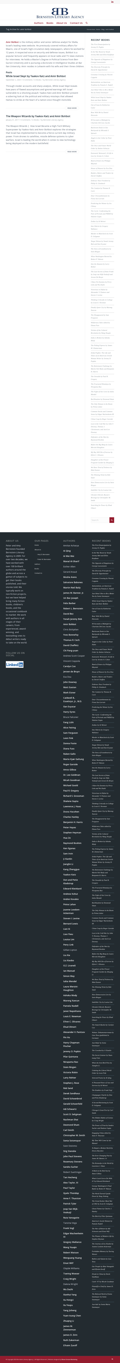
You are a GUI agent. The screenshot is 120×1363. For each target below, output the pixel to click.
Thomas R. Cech (71, 640)
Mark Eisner (69, 692)
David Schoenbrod (72, 1098)
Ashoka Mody (70, 995)
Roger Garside (70, 764)
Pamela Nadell (70, 1005)
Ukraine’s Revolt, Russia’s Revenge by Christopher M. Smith (101, 497)
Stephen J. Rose (71, 1082)
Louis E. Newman (72, 1016)
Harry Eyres (69, 711)
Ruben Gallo (69, 753)
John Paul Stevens (72, 1156)
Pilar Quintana (70, 1056)
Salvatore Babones (73, 582)
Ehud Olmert (69, 1026)
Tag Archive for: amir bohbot (18, 29)
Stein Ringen (69, 1067)
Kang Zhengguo (71, 869)
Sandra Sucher (70, 1166)
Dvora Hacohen (71, 811)
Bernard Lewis (70, 923)
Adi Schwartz (70, 1109)
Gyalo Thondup (71, 1193)
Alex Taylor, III (70, 1182)
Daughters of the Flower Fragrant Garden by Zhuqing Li (102, 972)
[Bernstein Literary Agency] (60, 12)
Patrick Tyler (69, 1203)
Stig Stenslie (69, 1151)
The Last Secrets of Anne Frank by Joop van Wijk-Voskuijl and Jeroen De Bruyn (102, 274)
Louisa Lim (68, 939)
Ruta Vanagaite (71, 1217)
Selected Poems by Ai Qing (101, 1078)
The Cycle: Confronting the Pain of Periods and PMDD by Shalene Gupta (102, 214)
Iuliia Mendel (70, 981)
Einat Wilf (68, 1263)
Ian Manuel (69, 970)
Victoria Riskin (70, 1072)
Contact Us (38, 573)
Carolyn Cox (69, 666)
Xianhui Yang (70, 1294)
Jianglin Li (68, 864)
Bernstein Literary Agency (55, 80)
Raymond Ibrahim (72, 843)
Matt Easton (69, 687)
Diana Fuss (68, 748)
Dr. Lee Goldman (71, 774)
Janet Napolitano (72, 1011)
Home (37, 545)
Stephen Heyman (72, 832)
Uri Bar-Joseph (70, 598)
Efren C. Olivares (71, 1021)
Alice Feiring (69, 727)
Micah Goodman (71, 780)
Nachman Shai (70, 1119)
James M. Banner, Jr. (73, 592)
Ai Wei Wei (68, 556)
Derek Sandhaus (71, 1093)
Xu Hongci (68, 1299)
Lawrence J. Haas (72, 806)
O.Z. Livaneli (69, 965)
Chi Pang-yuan (70, 650)
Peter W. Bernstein (44, 559)
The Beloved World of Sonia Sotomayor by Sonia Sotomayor (102, 1297)
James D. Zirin (70, 1334)
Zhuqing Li (68, 1320)
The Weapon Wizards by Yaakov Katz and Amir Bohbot (38, 116)
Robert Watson (71, 1252)
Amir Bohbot (69, 624)
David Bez (68, 613)
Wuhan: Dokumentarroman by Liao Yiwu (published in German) (103, 1035)
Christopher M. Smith (74, 1135)
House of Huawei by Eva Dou (101, 168)
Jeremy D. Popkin (72, 1051)
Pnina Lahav (69, 904)
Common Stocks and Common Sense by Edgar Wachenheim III (103, 921)
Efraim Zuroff (70, 1345)
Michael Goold (70, 785)
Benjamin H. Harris (73, 822)
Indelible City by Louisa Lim (101, 490)
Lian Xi (66, 928)
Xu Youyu (68, 1305)
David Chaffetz (71, 645)
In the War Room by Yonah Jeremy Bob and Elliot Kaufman (101, 555)
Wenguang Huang (72, 1257)
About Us (38, 550)
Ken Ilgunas (69, 848)
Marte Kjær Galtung (73, 759)
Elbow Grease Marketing (69, 1359)
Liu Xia (66, 955)
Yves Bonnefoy (71, 634)
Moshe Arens (70, 577)
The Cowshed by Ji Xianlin (101, 1050)
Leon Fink (68, 738)
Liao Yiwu (68, 934)
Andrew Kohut (70, 893)
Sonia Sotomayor (72, 1140)
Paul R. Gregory (71, 790)
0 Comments (28, 80)
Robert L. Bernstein (73, 608)
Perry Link (68, 944)
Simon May (69, 976)
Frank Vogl (68, 1228)
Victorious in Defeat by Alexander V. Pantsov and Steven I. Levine (100, 292)
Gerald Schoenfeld (72, 1103)
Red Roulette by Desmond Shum (102, 399)
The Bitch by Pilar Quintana (102, 1216)
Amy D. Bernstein (44, 554)
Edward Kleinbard (72, 888)
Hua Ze (67, 837)
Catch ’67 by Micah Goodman (103, 1282)
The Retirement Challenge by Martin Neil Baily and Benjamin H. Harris (102, 369)
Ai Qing (67, 550)
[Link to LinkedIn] (112, 2)
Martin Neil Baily (72, 587)
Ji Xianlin (67, 858)
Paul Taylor (69, 1187)
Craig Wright (69, 1278)
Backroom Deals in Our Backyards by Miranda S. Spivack (100, 130)
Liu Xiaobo (68, 960)
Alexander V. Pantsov (74, 1032)
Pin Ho (66, 1037)
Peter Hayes (69, 827)
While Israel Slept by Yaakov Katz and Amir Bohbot (36, 76)
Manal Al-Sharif (71, 561)
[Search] (86, 23)
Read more (72, 108)
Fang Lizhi (68, 722)
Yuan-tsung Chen (72, 1315)
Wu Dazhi (68, 1289)
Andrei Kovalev (71, 899)
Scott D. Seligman (72, 1114)
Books (38, 80)
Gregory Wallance (72, 1242)
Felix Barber (69, 603)
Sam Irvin (68, 853)
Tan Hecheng (70, 1177)
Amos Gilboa (69, 769)
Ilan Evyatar (69, 706)
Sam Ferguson (70, 732)
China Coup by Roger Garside (102, 419)
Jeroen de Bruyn (71, 671)
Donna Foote (70, 743)
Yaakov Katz (69, 874)
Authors (37, 564)
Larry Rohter (69, 1077)
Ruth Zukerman (71, 1340)
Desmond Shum (71, 1124)
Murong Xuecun (71, 1000)
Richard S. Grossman (73, 795)
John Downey (70, 682)
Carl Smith (68, 1130)
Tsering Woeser (71, 1273)
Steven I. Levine (71, 918)
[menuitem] (39, 23)
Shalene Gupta (70, 801)
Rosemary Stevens (72, 1161)
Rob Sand (68, 1088)
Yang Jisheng (69, 1310)
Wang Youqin (70, 1247)
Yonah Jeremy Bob (72, 619)
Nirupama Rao (70, 1061)
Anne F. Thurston (72, 1198)
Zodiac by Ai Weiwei (98, 221)
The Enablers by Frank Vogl (102, 1090)
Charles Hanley (71, 816)
